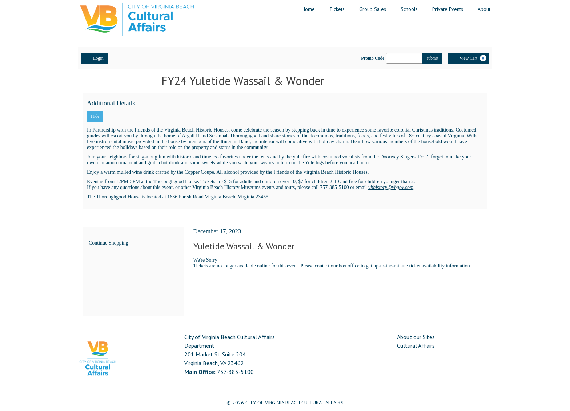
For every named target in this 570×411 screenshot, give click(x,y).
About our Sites (416, 337)
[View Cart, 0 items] (468, 58)
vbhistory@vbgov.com (390, 187)
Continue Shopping (108, 243)
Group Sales (372, 9)
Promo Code (372, 58)
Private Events (447, 9)
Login (94, 58)
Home (308, 9)
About (484, 9)
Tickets (337, 9)
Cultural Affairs (416, 345)
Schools (409, 9)
